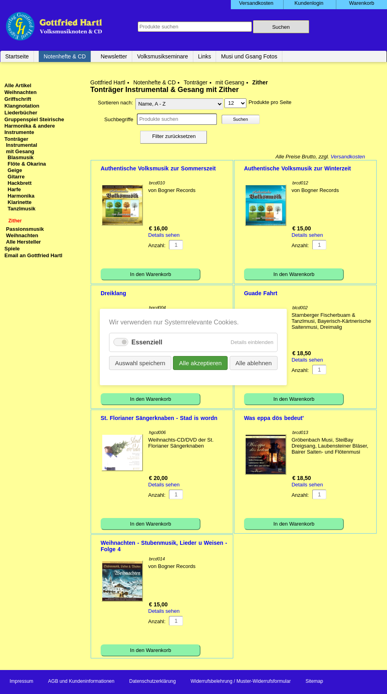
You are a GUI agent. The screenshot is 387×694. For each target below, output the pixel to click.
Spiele (12, 249)
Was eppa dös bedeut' (274, 418)
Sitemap (314, 681)
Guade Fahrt (260, 293)
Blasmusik (21, 157)
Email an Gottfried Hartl (33, 255)
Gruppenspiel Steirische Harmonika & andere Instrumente (34, 125)
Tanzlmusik (22, 209)
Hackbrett (20, 183)
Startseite (17, 56)
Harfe (14, 189)
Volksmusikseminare (162, 56)
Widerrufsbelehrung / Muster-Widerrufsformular (241, 681)
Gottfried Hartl (107, 82)
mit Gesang (230, 82)
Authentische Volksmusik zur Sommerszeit (158, 168)
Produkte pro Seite (270, 102)
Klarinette (20, 202)
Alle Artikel (17, 85)
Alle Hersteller (23, 242)
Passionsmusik (25, 229)
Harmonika (21, 196)
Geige (15, 170)
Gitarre (16, 177)
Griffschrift (17, 99)
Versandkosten (348, 157)
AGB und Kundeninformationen (81, 681)
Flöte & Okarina (27, 164)
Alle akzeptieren (200, 363)
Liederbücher (20, 113)
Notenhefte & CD (65, 56)
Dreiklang (113, 293)
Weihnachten (20, 92)
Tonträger (195, 82)
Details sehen (164, 235)
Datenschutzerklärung (152, 681)
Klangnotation (21, 106)
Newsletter (114, 56)
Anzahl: (156, 245)
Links (204, 56)
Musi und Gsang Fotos (249, 56)
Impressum (21, 681)
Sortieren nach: (115, 103)
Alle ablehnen (254, 363)
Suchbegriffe (118, 119)
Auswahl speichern (140, 363)
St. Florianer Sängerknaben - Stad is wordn (159, 418)
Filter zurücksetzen (174, 136)
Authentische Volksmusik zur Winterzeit (297, 168)
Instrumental (21, 145)
